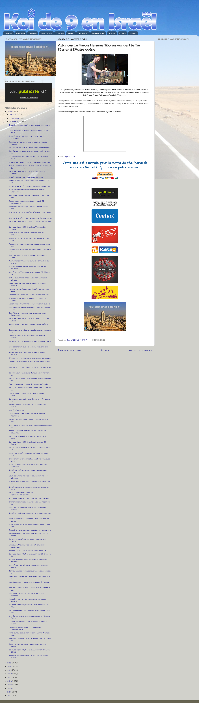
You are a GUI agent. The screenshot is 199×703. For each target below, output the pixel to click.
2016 (9, 681)
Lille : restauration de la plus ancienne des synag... (27, 645)
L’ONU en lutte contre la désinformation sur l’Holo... (28, 279)
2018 (9, 673)
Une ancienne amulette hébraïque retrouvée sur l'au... (29, 308)
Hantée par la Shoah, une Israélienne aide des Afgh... (29, 290)
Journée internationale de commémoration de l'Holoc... (28, 477)
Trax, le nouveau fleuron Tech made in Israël (28, 384)
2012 (9, 695)
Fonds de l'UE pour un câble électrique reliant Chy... (29, 239)
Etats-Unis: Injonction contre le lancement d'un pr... (29, 482)
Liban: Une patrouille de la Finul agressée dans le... (29, 448)
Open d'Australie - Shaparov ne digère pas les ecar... (29, 519)
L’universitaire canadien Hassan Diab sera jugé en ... (29, 460)
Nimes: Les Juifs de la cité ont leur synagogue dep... (28, 420)
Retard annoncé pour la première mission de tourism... (28, 560)
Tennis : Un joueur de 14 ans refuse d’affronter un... (29, 362)
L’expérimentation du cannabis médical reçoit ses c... (29, 503)
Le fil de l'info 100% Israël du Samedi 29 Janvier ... (30, 222)
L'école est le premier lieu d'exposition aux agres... (30, 358)
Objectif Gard (69, 156)
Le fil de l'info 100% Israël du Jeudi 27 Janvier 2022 (29, 319)
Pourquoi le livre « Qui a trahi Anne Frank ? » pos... (28, 207)
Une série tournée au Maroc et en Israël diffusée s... (26, 594)
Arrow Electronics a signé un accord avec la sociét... (28, 534)
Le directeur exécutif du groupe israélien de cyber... (27, 540)
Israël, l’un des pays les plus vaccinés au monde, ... (30, 572)
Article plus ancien (140, 350)
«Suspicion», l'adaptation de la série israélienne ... (30, 304)
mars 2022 (15, 114)
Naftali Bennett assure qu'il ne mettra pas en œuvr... (29, 262)
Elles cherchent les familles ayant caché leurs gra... (29, 611)
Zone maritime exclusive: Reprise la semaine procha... (27, 284)
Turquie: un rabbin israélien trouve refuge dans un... (29, 245)
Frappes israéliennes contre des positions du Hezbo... (28, 143)
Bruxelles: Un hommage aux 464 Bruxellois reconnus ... (27, 546)
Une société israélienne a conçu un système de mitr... (28, 348)
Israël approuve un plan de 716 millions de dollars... (27, 431)
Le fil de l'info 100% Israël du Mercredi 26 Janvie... (27, 443)
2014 (9, 688)
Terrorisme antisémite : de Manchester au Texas (30, 294)
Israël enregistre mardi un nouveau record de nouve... (29, 488)
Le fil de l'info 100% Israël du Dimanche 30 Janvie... (27, 172)
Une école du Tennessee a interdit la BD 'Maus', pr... (29, 273)
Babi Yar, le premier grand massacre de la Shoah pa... (27, 314)
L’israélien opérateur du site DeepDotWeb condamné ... (26, 137)
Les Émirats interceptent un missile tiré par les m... (29, 152)
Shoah (71, 33)
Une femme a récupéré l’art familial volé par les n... (30, 426)
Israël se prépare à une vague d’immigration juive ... (28, 471)
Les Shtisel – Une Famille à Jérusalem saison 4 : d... (30, 368)
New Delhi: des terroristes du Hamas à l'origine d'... (29, 583)
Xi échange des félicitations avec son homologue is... (29, 577)
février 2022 (15, 118)
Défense (32, 33)
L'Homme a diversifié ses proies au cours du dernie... (27, 299)
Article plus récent (69, 350)
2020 (10, 666)
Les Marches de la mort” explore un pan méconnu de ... (30, 379)
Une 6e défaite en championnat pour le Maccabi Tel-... (29, 617)
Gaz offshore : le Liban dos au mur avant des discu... (28, 157)
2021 (9, 663)
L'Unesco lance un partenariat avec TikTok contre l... (27, 267)
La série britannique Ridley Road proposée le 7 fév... (29, 605)
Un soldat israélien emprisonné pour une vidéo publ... (28, 454)
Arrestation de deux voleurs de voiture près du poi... (28, 325)
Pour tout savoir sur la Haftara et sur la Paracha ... (27, 233)
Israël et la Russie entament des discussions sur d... (30, 514)
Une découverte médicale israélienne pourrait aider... (28, 566)
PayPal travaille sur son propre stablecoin (27, 550)
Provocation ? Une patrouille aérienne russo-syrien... (28, 656)
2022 (9, 111)
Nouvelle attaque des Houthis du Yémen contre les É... (30, 167)
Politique (20, 33)
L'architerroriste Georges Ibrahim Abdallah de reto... (29, 525)
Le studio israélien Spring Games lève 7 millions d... (29, 400)
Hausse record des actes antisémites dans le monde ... (28, 622)
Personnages (98, 33)
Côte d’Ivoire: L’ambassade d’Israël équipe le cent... (28, 394)
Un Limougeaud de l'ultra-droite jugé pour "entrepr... (27, 414)
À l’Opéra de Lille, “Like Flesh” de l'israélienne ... (29, 498)
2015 (9, 684)
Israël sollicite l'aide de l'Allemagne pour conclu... (27, 353)
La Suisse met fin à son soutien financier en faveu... (27, 437)
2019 (9, 670)
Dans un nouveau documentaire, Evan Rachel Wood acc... (28, 465)
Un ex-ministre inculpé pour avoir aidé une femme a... (30, 250)
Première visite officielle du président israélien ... (30, 530)
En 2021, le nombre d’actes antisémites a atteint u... (29, 388)
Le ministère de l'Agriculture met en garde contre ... (30, 342)
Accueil (133, 33)
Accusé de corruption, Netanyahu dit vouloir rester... (27, 600)
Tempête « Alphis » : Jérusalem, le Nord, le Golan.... (27, 336)
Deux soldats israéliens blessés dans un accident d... (30, 331)
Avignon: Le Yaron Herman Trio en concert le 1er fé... (30, 639)
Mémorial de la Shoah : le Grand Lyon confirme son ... (29, 588)
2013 (9, 692)
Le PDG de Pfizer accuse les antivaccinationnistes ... (21, 493)
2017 (9, 677)
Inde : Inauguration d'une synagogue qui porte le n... (29, 126)
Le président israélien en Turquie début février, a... (29, 374)
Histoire (60, 33)
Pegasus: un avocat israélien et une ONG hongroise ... (26, 202)
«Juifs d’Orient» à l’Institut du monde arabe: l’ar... (30, 186)
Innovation (83, 33)
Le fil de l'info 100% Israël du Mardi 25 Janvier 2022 (30, 555)
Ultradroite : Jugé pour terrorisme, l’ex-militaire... (30, 218)
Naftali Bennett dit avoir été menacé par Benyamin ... (26, 190)
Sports (111, 33)
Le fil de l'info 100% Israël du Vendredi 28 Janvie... (27, 228)
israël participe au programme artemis (26, 177)
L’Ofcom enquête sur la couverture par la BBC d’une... (29, 256)
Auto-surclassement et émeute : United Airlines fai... (29, 634)
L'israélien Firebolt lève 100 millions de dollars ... (30, 162)
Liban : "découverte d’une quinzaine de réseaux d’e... (30, 147)
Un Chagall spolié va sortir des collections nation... (27, 508)
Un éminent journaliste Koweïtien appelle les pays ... (28, 131)
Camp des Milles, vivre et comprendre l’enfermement (25, 628)
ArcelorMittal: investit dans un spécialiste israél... (27, 405)
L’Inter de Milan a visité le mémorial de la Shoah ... (30, 213)
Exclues (8, 33)
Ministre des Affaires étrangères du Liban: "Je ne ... (29, 181)
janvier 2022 (16, 122)
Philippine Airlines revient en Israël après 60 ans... (29, 196)
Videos (122, 33)
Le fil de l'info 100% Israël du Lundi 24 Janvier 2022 (29, 651)
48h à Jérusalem (16, 410)
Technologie (46, 33)
